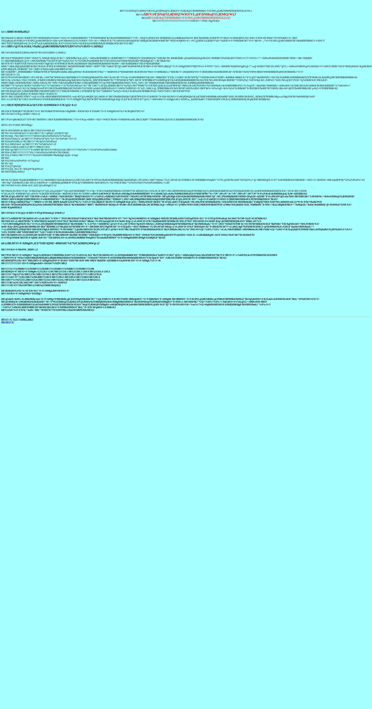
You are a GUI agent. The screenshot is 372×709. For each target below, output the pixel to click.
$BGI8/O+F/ (7, 322)
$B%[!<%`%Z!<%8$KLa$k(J (17, 319)
